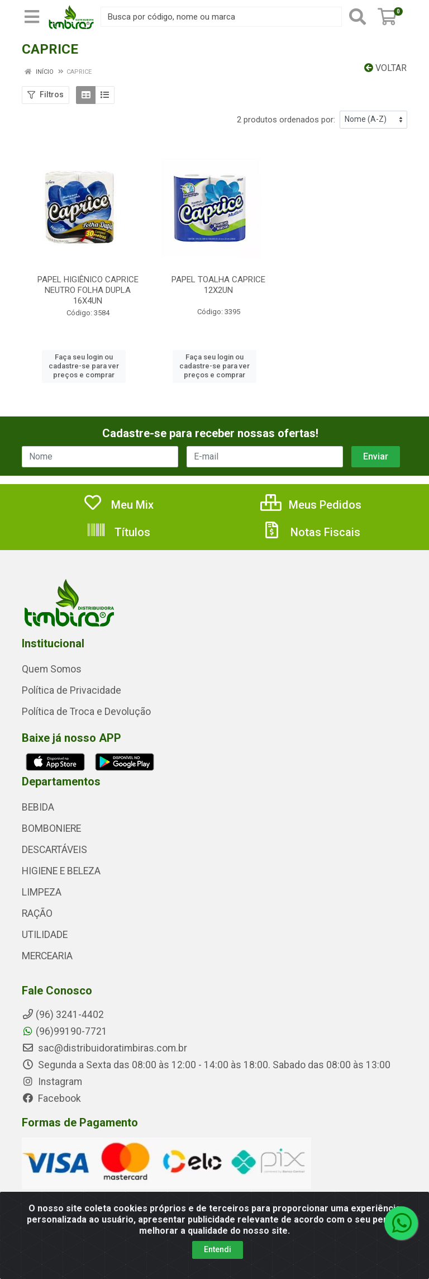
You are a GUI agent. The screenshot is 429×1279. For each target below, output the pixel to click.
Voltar (385, 68)
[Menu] (32, 17)
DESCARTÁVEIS (54, 849)
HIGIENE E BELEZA (61, 871)
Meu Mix (118, 504)
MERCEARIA (47, 955)
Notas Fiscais (311, 532)
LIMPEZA (41, 892)
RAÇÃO (37, 913)
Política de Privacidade (71, 690)
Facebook (51, 1098)
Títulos (118, 532)
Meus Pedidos (310, 504)
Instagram (52, 1081)
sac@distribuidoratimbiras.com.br (104, 1048)
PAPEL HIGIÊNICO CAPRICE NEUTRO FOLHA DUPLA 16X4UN (88, 290)
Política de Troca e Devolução (86, 711)
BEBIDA (38, 807)
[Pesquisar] (357, 17)
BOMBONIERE (51, 828)
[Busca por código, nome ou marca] (221, 17)
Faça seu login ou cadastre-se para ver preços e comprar (84, 366)
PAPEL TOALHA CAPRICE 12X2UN (218, 284)
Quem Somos (52, 669)
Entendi (217, 1249)
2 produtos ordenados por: (286, 120)
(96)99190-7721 (64, 1031)
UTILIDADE (45, 934)
